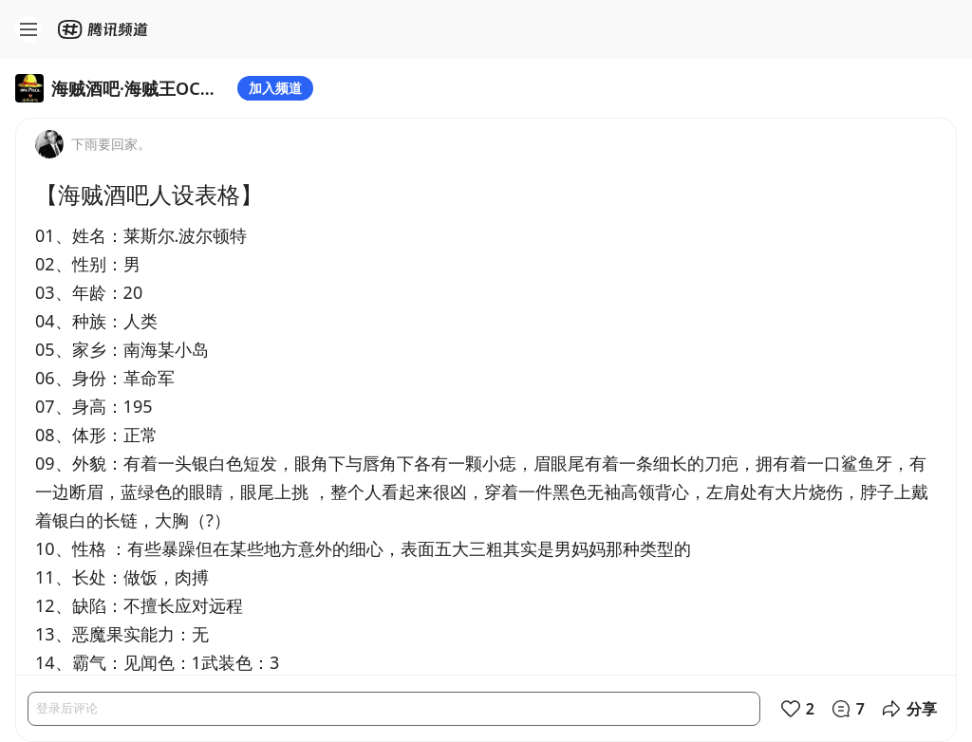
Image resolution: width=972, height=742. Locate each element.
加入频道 (275, 88)
